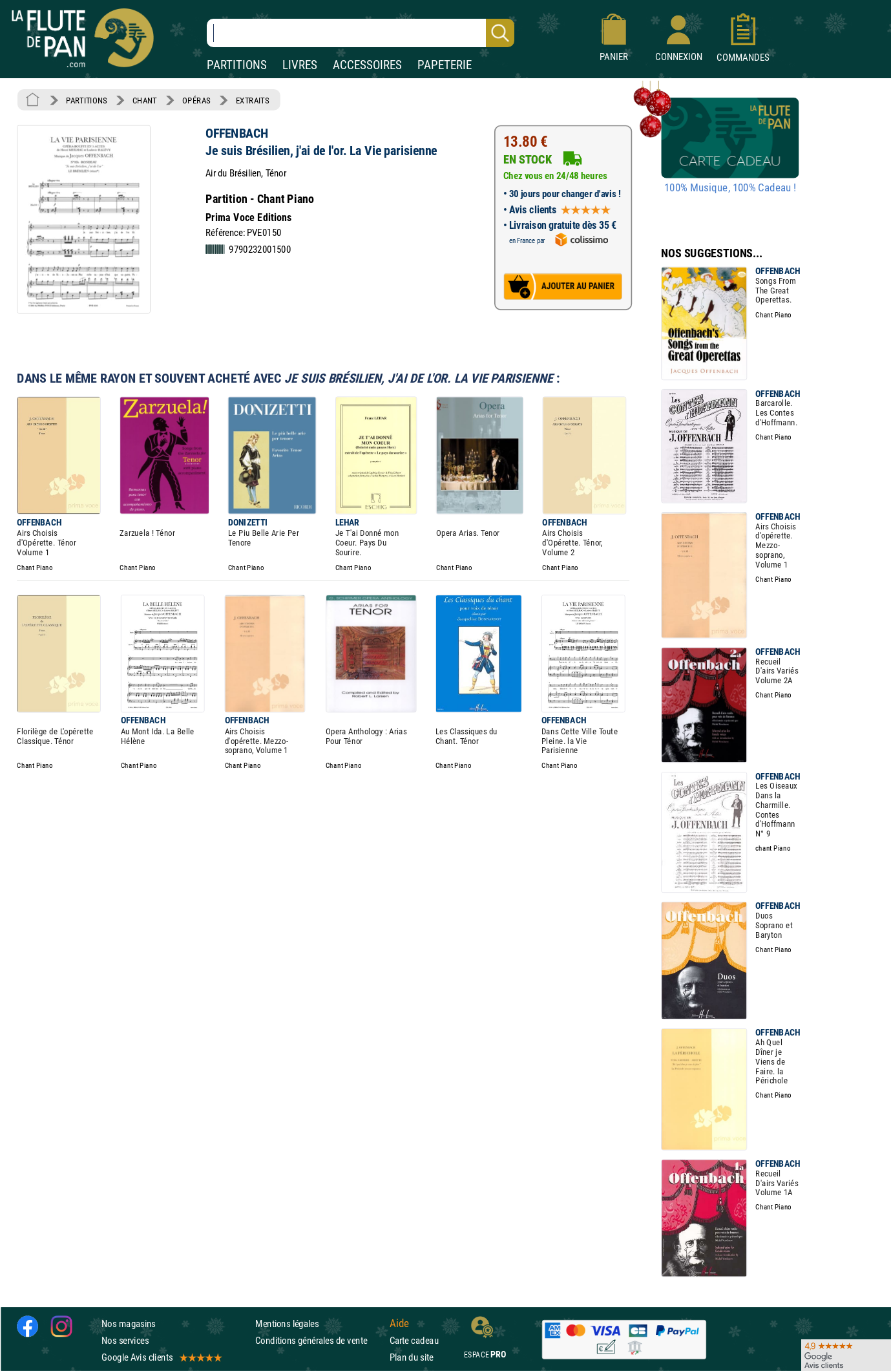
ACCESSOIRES (367, 65)
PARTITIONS (237, 65)
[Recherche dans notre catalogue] (360, 33)
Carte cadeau (414, 1340)
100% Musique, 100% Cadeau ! (730, 188)
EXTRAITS (252, 100)
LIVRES (299, 65)
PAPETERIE (444, 65)
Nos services (125, 1340)
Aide (399, 1323)
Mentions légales (287, 1323)
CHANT (144, 100)
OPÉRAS (196, 100)
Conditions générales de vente (319, 1340)
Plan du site (412, 1357)
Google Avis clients (160, 1357)
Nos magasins (128, 1323)
